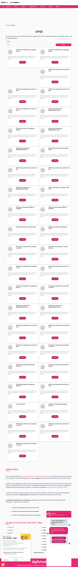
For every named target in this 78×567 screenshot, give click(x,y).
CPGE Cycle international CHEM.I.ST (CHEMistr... (25, 208)
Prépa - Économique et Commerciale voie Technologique (26, 515)
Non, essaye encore (59, 541)
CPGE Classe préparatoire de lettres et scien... (26, 89)
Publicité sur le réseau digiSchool (25, 565)
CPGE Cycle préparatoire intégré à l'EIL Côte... (58, 188)
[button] (39, 552)
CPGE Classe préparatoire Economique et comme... (26, 247)
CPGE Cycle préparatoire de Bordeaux (26, 227)
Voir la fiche (22, 62)
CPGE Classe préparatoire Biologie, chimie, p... (57, 404)
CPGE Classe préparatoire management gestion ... (26, 286)
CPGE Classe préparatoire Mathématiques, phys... (55, 129)
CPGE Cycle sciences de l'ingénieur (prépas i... (25, 129)
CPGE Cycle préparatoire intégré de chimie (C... (25, 385)
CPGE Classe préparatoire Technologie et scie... (26, 267)
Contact (42, 565)
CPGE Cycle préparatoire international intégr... (58, 149)
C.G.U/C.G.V (36, 565)
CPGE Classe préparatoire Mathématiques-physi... (55, 109)
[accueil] (3, 6)
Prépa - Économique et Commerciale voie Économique (25, 507)
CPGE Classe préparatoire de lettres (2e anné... (59, 70)
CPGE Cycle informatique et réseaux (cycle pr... (58, 247)
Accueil (7, 25)
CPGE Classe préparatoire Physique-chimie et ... (25, 365)
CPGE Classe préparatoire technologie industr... (58, 50)
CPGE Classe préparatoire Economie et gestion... (58, 365)
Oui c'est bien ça (59, 538)
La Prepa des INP (20, 404)
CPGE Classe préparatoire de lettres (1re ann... (27, 168)
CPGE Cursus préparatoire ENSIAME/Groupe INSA (23, 188)
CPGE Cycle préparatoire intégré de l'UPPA (57, 227)
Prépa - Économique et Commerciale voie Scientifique (25, 511)
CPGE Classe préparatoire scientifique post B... (26, 50)
